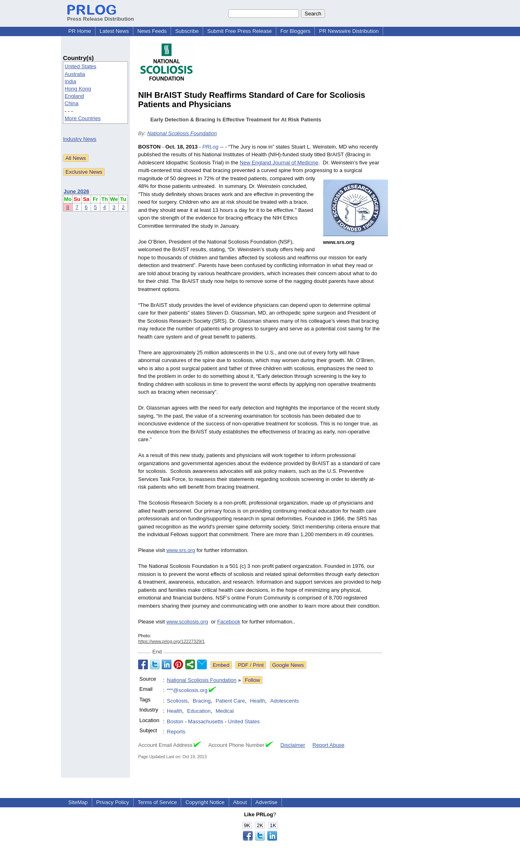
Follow (252, 680)
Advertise (266, 802)
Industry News (79, 139)
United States (80, 66)
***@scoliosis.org (187, 690)
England (74, 96)
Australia (75, 74)
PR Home (79, 31)
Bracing (201, 701)
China (71, 103)
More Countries (83, 118)
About (240, 802)
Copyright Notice (204, 802)
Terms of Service (157, 802)
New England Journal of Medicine (279, 163)
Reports (176, 732)
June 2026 (76, 191)
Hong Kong (78, 89)
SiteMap (78, 802)
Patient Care (230, 701)
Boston (175, 721)
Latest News (114, 31)
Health (257, 701)
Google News (288, 665)
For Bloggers (295, 31)
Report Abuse (328, 745)
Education (199, 711)
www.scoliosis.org (187, 622)
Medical (225, 711)
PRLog (210, 147)
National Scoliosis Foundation (182, 133)
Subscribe (187, 31)
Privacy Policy (112, 802)
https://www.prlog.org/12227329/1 (171, 641)
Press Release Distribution (100, 16)
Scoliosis (177, 701)
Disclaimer (292, 745)
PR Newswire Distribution (349, 31)
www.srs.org (180, 550)
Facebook (228, 622)
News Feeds (152, 31)
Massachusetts (205, 721)
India (70, 81)
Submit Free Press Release (239, 31)
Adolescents (284, 701)
